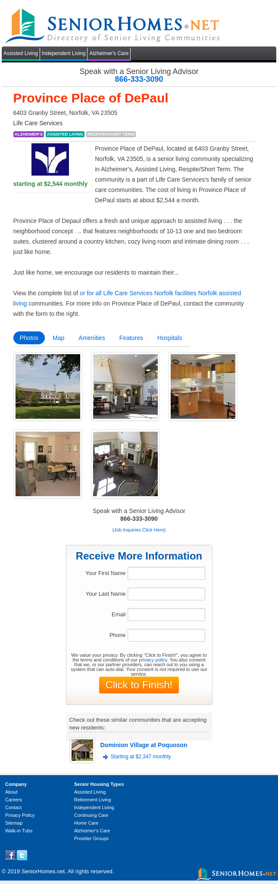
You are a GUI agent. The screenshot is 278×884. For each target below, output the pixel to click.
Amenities (91, 337)
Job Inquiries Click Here (139, 529)
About (11, 791)
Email (119, 614)
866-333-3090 (139, 79)
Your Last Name (106, 593)
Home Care (86, 822)
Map (58, 337)
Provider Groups (91, 838)
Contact (13, 807)
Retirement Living (92, 799)
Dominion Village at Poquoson (143, 745)
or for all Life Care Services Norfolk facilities (138, 293)
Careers (13, 799)
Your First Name (105, 573)
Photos (29, 337)
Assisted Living (20, 53)
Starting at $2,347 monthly (141, 757)
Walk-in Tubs (18, 830)
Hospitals (169, 337)
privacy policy (153, 659)
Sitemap (13, 822)
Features (131, 337)
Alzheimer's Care (108, 53)
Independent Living (63, 53)
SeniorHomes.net (43, 871)
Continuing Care (91, 815)
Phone (117, 635)
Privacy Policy (19, 815)
